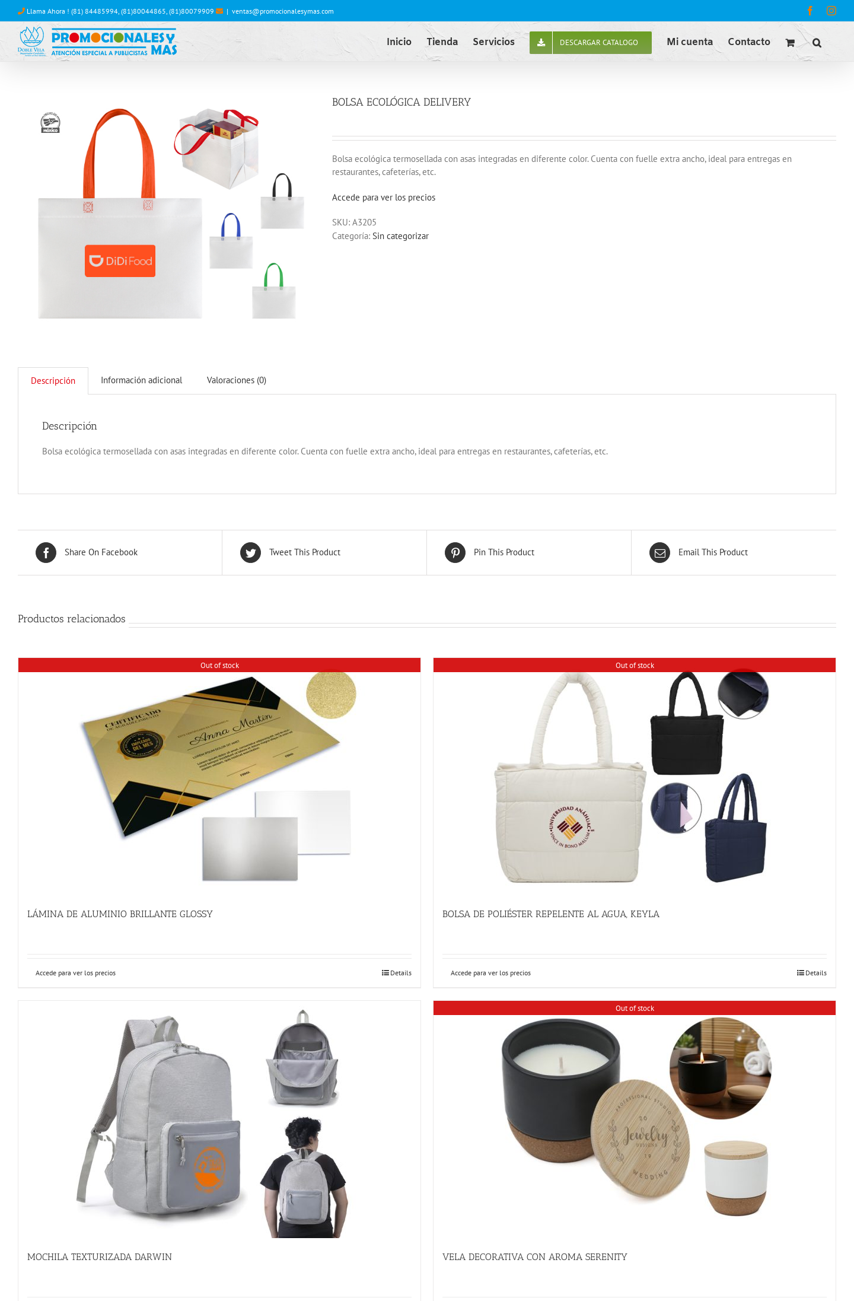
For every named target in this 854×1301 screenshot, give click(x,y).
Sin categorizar (400, 235)
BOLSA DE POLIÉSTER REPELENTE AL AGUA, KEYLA (550, 914)
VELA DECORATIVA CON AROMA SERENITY (534, 1256)
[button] (816, 41)
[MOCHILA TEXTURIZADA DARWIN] (219, 1119)
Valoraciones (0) (236, 380)
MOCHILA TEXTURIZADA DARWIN (99, 1256)
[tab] (53, 381)
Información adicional (141, 380)
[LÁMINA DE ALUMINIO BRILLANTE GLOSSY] (219, 776)
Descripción (53, 380)
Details (401, 972)
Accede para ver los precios (383, 197)
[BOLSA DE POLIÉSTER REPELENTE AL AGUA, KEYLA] (635, 776)
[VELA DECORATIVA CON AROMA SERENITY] (635, 1119)
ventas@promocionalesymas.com (283, 11)
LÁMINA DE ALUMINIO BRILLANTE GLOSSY (120, 914)
